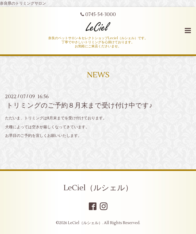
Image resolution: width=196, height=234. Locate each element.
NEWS (98, 75)
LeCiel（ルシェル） (98, 188)
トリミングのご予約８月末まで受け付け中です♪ (79, 105)
